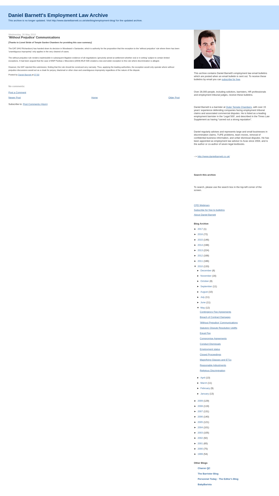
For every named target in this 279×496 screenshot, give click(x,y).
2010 (201, 266)
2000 (201, 448)
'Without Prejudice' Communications (219, 322)
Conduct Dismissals (210, 344)
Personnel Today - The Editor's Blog (218, 479)
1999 (201, 454)
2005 (201, 422)
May (203, 307)
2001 (201, 443)
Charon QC (204, 468)
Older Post (174, 97)
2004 (201, 427)
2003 (201, 432)
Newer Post (14, 97)
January (205, 393)
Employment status (210, 349)
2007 (201, 411)
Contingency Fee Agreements (215, 312)
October (205, 281)
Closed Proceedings (210, 354)
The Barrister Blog (208, 473)
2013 (201, 250)
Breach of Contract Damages (215, 317)
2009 (201, 400)
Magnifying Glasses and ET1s (215, 359)
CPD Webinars (202, 205)
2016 (201, 234)
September (206, 286)
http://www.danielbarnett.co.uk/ (214, 156)
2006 (201, 416)
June (203, 302)
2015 (201, 239)
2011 (201, 261)
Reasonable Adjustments (213, 365)
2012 (201, 255)
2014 (201, 245)
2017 (201, 229)
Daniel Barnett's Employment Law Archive (58, 15)
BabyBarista (205, 484)
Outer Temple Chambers (239, 107)
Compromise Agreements (213, 338)
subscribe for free (231, 79)
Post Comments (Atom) (35, 104)
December (206, 270)
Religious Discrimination (212, 370)
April (203, 377)
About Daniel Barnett (205, 214)
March (204, 383)
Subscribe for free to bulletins (209, 210)
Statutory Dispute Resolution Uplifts (218, 328)
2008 (201, 406)
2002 (201, 438)
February (205, 388)
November (206, 275)
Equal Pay (205, 333)
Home (94, 97)
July (202, 297)
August (204, 291)
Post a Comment (17, 92)
